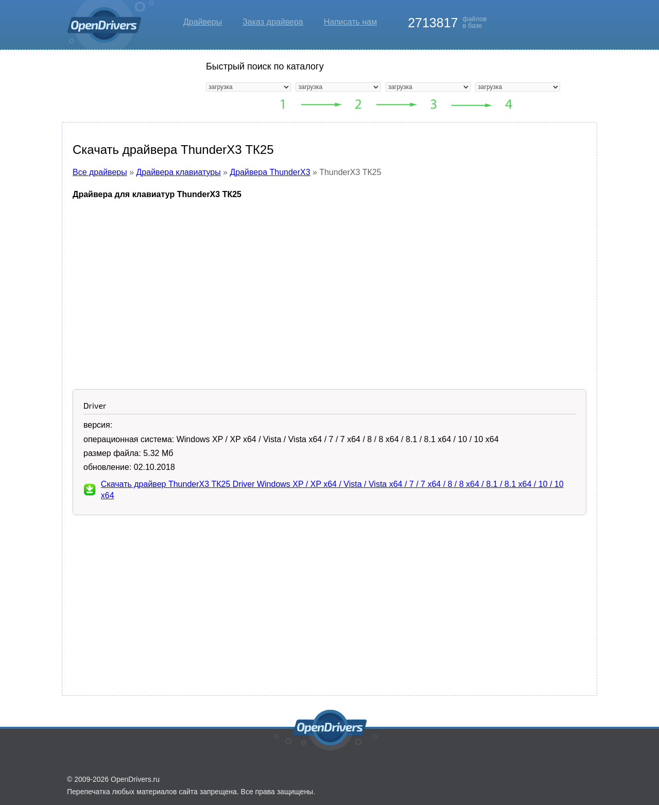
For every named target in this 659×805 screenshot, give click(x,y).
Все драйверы (100, 172)
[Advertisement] (329, 284)
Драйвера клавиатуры (178, 172)
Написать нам (350, 22)
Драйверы (202, 22)
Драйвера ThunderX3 (270, 172)
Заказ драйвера (272, 22)
